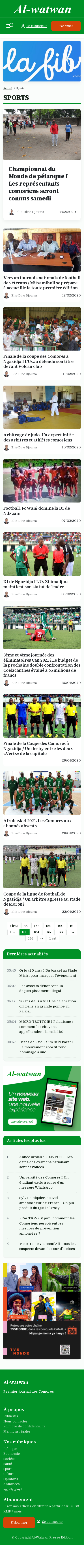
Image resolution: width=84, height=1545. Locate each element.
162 (12, 932)
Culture (8, 1474)
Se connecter (33, 26)
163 (24, 932)
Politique (10, 1449)
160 (60, 926)
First (14, 926)
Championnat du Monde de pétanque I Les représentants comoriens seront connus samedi (38, 183)
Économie (11, 1453)
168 (31, 938)
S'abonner (66, 26)
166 (60, 932)
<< (26, 926)
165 (48, 932)
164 (36, 932)
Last (52, 938)
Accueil (7, 88)
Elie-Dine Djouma (30, 212)
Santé (7, 1464)
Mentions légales (16, 1431)
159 (49, 926)
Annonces (11, 1484)
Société (9, 1459)
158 (36, 926)
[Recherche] (11, 25)
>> (41, 938)
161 (72, 926)
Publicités (10, 1416)
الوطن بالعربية (12, 1489)
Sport (7, 1469)
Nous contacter (15, 1421)
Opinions (10, 1479)
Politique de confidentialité (24, 1426)
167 (72, 932)
